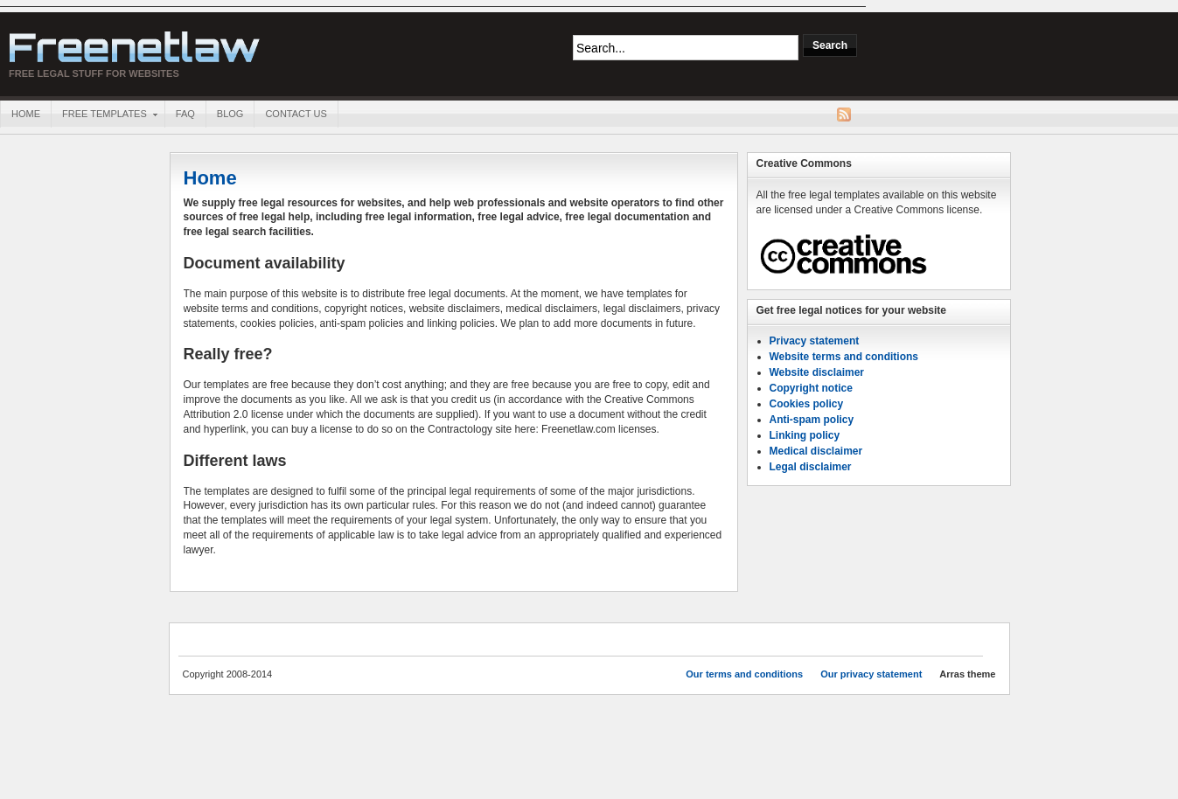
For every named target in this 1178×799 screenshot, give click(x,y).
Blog (230, 113)
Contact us (296, 113)
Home (25, 113)
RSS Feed (844, 115)
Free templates (104, 115)
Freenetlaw (135, 47)
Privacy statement (815, 341)
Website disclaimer (817, 372)
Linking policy (805, 435)
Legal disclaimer (811, 467)
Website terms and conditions (844, 357)
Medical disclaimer (816, 451)
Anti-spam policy (812, 419)
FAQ (185, 113)
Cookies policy (807, 404)
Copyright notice (811, 388)
